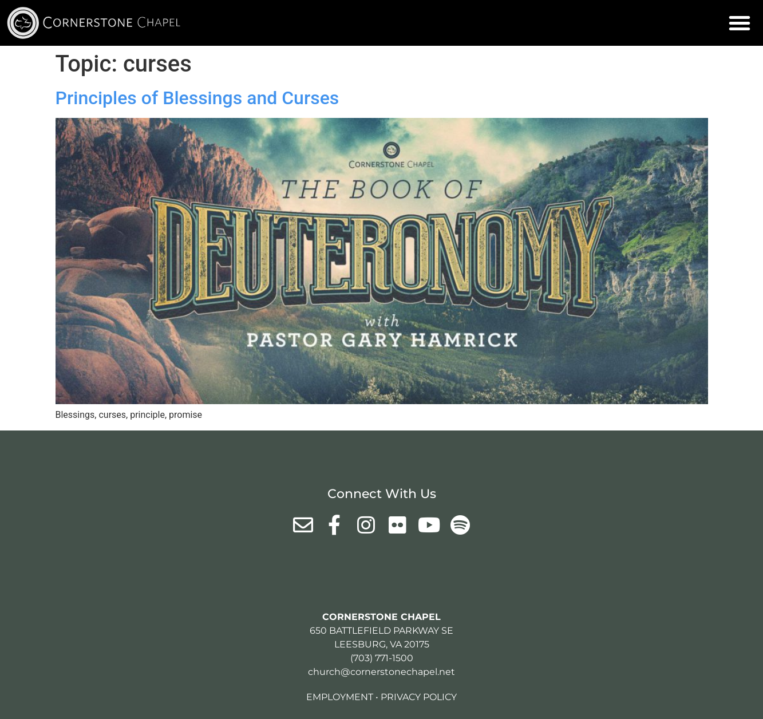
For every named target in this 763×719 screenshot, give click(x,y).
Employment (339, 697)
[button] (739, 23)
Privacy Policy (419, 697)
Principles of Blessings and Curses (197, 98)
